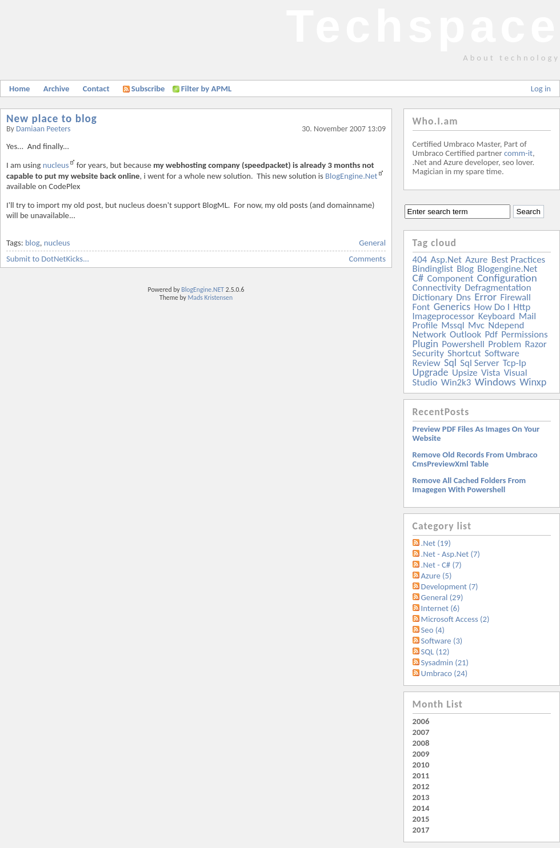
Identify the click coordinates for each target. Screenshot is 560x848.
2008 (421, 742)
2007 (421, 732)
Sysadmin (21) (445, 662)
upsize (465, 373)
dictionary (433, 297)
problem (504, 344)
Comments (367, 259)
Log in (541, 88)
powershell (463, 344)
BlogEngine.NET (202, 290)
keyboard (496, 316)
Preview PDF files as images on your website (476, 433)
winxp (532, 382)
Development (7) (449, 586)
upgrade (431, 372)
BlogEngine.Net (351, 176)
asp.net (446, 260)
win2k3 (456, 382)
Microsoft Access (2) (455, 619)
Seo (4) (433, 630)
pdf (491, 334)
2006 (421, 721)
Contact (96, 88)
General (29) (442, 597)
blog (32, 243)
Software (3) (442, 641)
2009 (421, 753)
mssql (452, 325)
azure (476, 260)
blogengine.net (507, 269)
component (450, 278)
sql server (479, 363)
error (485, 296)
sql (450, 362)
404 (420, 260)
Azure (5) (436, 575)
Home (19, 88)
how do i (492, 307)
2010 (421, 764)
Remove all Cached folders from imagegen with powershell (469, 485)
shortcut (464, 353)
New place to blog (51, 118)
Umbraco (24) (444, 673)
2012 (421, 786)
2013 (421, 797)
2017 (421, 829)
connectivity (437, 288)
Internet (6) (440, 608)
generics (452, 306)
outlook (465, 334)
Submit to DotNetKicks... (47, 259)
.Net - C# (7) (441, 565)
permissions (524, 334)
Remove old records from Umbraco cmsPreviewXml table (475, 459)
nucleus (56, 165)
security (428, 353)
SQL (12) (435, 651)
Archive (56, 88)
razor (535, 344)
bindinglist (433, 269)
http (521, 307)
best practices (518, 260)
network (429, 334)
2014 (421, 808)
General (372, 243)
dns (463, 297)
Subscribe (144, 88)
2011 (421, 775)
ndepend (506, 325)
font (421, 307)
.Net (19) (436, 543)
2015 (421, 818)
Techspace (423, 26)
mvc (476, 325)
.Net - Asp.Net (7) (450, 554)
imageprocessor (444, 316)
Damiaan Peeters (43, 129)
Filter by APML (206, 88)
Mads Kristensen (210, 298)
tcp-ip (514, 363)
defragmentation (498, 288)
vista (490, 373)
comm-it (518, 153)
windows (495, 381)
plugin (425, 343)
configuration (507, 277)
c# (418, 277)
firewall (516, 297)
